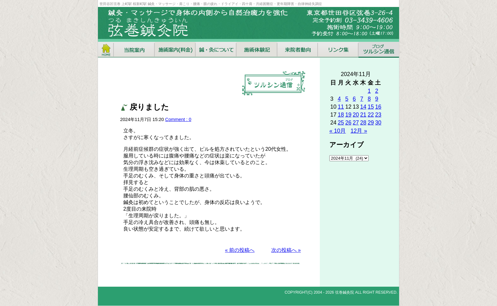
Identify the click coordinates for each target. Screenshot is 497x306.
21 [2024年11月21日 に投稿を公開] (363, 115)
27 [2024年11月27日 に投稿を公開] (356, 122)
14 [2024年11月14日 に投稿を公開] (363, 107)
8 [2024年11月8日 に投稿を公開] (369, 99)
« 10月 (337, 131)
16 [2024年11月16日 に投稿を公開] (378, 107)
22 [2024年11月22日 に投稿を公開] (371, 115)
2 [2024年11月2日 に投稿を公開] (376, 91)
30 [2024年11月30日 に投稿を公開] (378, 122)
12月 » (359, 131)
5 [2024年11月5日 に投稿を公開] (346, 99)
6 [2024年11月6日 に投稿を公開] (354, 99)
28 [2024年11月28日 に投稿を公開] (363, 122)
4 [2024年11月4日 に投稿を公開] (339, 99)
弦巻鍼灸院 (344, 292)
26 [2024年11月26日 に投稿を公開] (348, 122)
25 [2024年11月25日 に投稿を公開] (341, 122)
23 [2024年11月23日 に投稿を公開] (378, 115)
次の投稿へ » (286, 250)
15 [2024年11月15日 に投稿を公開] (371, 107)
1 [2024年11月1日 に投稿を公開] (369, 91)
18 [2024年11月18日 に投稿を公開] (341, 115)
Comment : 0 (178, 119)
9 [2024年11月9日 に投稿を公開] (376, 99)
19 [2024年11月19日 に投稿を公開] (348, 115)
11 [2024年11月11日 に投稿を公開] (341, 107)
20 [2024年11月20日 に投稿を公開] (356, 115)
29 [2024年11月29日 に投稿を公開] (371, 122)
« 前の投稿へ (240, 250)
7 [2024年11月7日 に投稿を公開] (361, 99)
